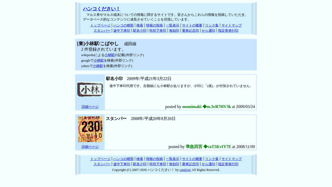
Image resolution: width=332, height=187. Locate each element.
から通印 (208, 30)
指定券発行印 (228, 30)
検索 (139, 25)
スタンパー (102, 30)
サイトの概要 (192, 25)
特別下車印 (157, 30)
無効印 (174, 30)
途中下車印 (121, 30)
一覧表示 (172, 25)
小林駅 (110, 55)
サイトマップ (232, 25)
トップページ (100, 25)
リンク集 (212, 25)
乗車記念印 (190, 30)
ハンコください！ (101, 8)
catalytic (185, 170)
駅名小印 (140, 30)
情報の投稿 (154, 25)
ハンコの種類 (123, 25)
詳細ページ (90, 107)
